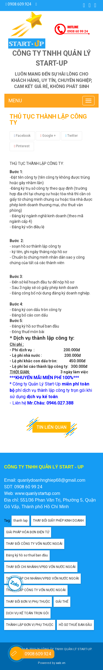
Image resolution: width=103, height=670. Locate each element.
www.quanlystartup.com (37, 493)
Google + (47, 136)
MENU (15, 100)
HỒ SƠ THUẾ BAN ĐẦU (75, 625)
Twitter (71, 136)
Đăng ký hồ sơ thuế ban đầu (27, 555)
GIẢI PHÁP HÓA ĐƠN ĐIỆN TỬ (27, 532)
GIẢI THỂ (61, 602)
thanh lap (20, 520)
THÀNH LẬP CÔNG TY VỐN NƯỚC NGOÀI (36, 590)
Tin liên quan (51, 427)
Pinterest (22, 146)
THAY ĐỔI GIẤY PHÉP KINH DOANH (58, 520)
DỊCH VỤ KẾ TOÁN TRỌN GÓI (27, 613)
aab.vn (60, 663)
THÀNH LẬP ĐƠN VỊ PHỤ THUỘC (29, 625)
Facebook (22, 136)
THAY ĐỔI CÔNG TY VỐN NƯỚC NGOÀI (34, 544)
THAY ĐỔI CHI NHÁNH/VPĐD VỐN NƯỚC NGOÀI (41, 567)
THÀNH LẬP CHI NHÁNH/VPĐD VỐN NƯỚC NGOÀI (42, 578)
